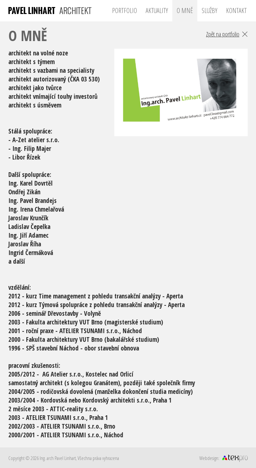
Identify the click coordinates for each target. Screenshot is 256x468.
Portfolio (124, 10)
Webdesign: (209, 458)
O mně (185, 10)
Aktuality (157, 10)
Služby (209, 10)
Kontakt (236, 10)
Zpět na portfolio (222, 34)
